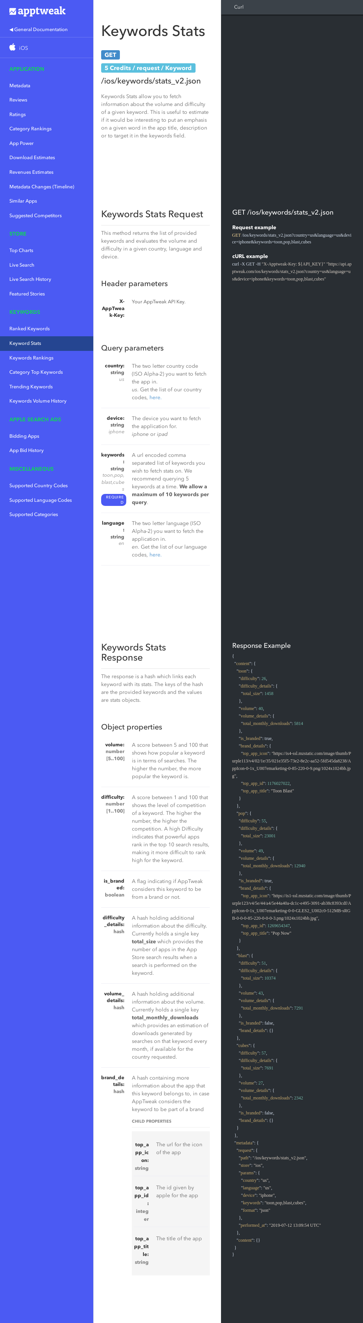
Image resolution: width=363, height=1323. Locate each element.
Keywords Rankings (31, 358)
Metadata (19, 85)
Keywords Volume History (38, 401)
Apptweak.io (46, 11)
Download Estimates (32, 157)
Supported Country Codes (38, 485)
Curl (238, 7)
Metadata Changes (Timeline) (41, 186)
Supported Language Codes (40, 500)
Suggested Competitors (35, 215)
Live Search (21, 265)
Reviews (18, 100)
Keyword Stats (25, 343)
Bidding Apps (24, 436)
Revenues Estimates (31, 172)
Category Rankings (30, 128)
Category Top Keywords (36, 372)
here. (155, 397)
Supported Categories (33, 514)
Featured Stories (27, 294)
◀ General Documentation (38, 29)
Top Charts (21, 250)
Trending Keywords (31, 386)
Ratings (17, 114)
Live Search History (30, 279)
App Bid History (26, 450)
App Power (21, 143)
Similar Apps (23, 201)
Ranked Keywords (29, 328)
